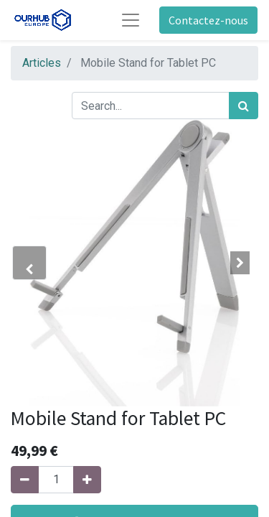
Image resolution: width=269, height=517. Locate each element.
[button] (29, 262)
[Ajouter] (87, 479)
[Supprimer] (25, 479)
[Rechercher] (243, 105)
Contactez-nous (208, 20)
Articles (41, 63)
